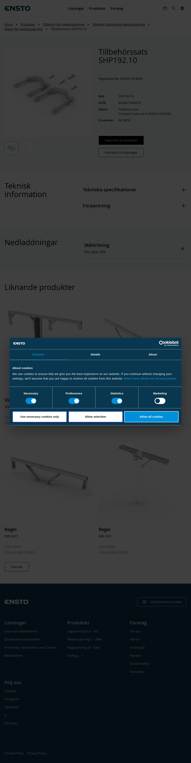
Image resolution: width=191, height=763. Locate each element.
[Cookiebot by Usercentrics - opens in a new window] (162, 343)
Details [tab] (95, 354)
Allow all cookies (151, 416)
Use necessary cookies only (39, 416)
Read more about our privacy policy (150, 378)
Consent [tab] (38, 354)
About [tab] (153, 354)
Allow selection (95, 416)
